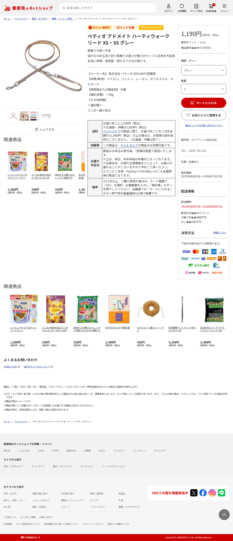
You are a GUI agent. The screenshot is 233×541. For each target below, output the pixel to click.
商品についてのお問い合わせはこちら (203, 125)
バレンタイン (139, 450)
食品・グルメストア (62, 466)
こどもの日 (23, 450)
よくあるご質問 (28, 517)
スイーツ (65, 506)
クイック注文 (196, 10)
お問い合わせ (45, 517)
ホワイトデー (160, 450)
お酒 (121, 500)
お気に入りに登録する (206, 115)
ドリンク (94, 500)
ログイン (169, 10)
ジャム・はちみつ (41, 500)
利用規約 (8, 523)
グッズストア (87, 466)
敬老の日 (71, 450)
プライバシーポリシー (93, 523)
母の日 (7, 450)
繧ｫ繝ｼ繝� (211, 10)
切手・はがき (10, 493)
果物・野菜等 (96, 493)
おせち (102, 450)
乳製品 (122, 493)
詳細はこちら (219, 232)
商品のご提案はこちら (119, 523)
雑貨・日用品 (39, 506)
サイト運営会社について (28, 523)
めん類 (7, 506)
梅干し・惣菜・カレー (14, 500)
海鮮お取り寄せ (40, 493)
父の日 (40, 450)
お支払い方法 (10, 366)
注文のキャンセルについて (37, 366)
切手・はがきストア (13, 466)
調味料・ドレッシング (72, 500)
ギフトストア (38, 466)
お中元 (55, 450)
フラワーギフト (97, 506)
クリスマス (118, 450)
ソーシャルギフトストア (114, 466)
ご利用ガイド (10, 517)
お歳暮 (87, 450)
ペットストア (112, 131)
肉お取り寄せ (67, 493)
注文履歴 (182, 10)
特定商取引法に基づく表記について (61, 523)
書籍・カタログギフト (130, 506)
